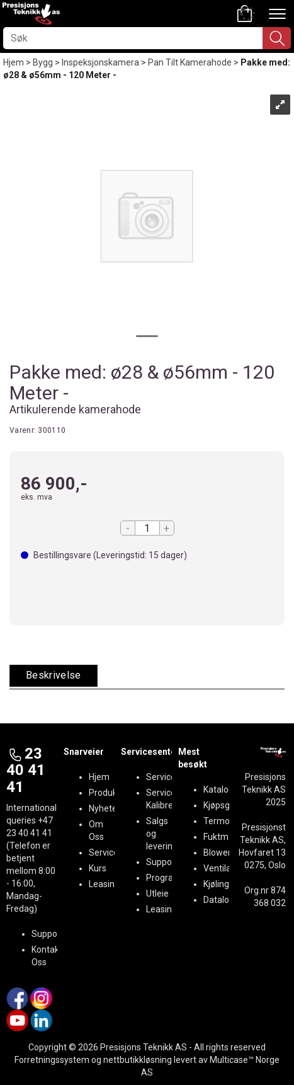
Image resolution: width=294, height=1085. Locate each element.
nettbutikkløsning (137, 1060)
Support (47, 934)
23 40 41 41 (25, 770)
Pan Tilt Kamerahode (190, 62)
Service (103, 852)
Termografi (225, 821)
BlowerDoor (226, 852)
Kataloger (222, 789)
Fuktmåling (225, 837)
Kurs (97, 868)
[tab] (53, 676)
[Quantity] (147, 528)
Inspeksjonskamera (100, 62)
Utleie (157, 893)
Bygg (43, 62)
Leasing (104, 884)
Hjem (13, 62)
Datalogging (227, 900)
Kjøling (216, 884)
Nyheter (104, 808)
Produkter (108, 793)
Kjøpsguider (226, 805)
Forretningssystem (51, 1060)
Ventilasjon (225, 868)
